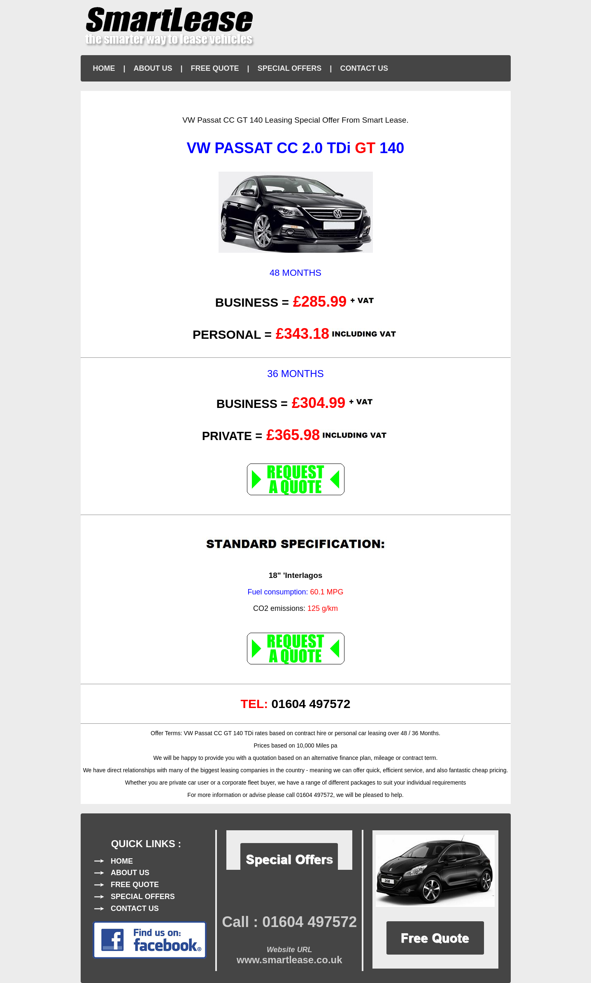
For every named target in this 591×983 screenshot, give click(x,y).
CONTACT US (364, 68)
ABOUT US (153, 68)
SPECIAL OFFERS (290, 68)
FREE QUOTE (215, 68)
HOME (104, 68)
